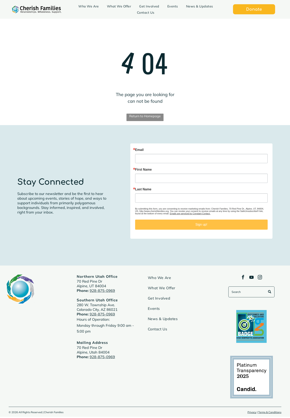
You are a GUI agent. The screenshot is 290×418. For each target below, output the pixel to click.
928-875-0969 (102, 290)
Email (139, 149)
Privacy (252, 413)
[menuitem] (88, 6)
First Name (143, 169)
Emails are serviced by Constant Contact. (190, 213)
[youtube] (251, 278)
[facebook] (242, 278)
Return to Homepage (145, 116)
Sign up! (201, 224)
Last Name (143, 189)
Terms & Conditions (269, 413)
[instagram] (261, 278)
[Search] (251, 293)
